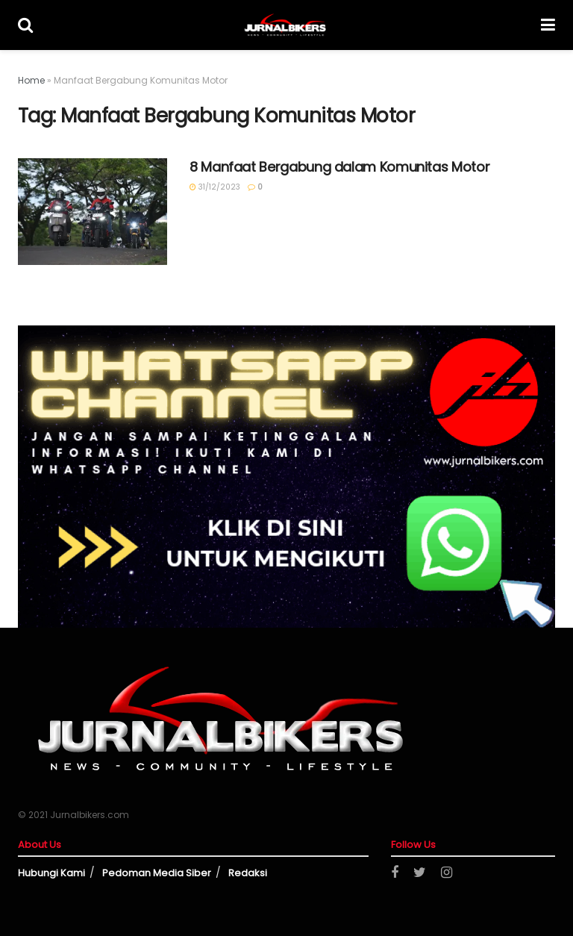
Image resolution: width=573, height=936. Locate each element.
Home (31, 80)
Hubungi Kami (51, 873)
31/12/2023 (215, 187)
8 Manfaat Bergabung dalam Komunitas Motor (339, 166)
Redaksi (247, 873)
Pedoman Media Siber (156, 873)
